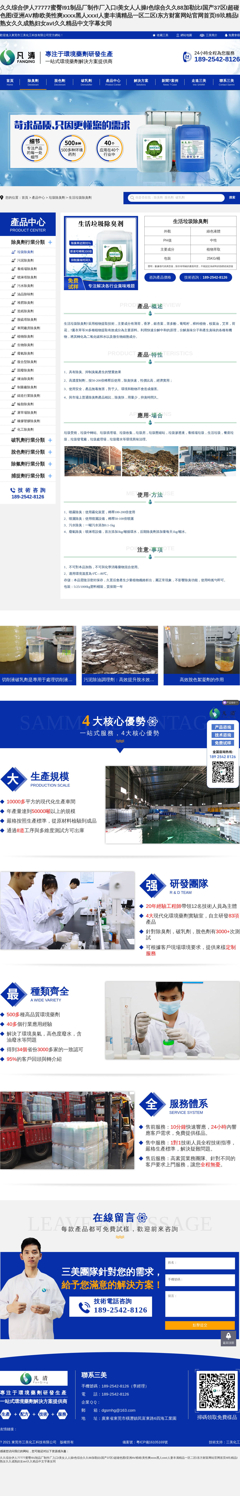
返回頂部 (228, 1342)
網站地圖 (186, 35)
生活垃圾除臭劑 (80, 197)
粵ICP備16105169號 (152, 1442)
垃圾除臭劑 (57, 197)
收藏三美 (162, 35)
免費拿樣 (234, 35)
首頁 (25, 197)
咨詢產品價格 (160, 277)
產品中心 (38, 197)
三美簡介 (211, 35)
